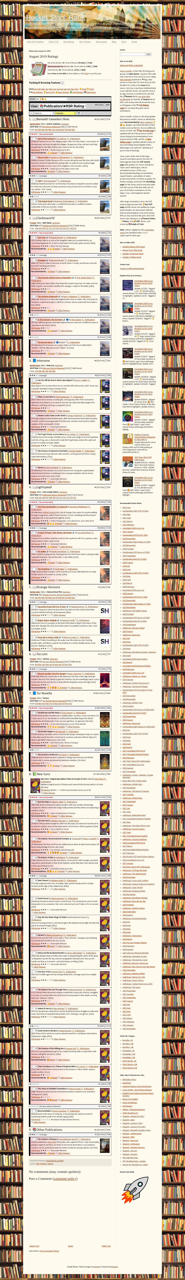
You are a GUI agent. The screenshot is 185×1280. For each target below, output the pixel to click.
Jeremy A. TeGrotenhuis (60, 157)
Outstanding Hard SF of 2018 (134, 621)
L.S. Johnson (61, 139)
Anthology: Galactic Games (134, 908)
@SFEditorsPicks (129, 1080)
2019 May (127, 649)
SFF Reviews (127, 1106)
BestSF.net (127, 1083)
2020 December (129, 539)
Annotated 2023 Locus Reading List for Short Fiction (143, 371)
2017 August (128, 805)
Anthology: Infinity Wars (132, 798)
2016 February (128, 946)
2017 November (129, 788)
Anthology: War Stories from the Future (139, 967)
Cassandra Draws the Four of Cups (52, 607)
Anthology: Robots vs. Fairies (134, 676)
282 (46, 371)
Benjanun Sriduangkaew (64, 201)
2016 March (127, 939)
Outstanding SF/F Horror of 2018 (136, 618)
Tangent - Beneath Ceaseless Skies (137, 1130)
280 (39, 371)
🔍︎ (68, 139)
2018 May (127, 741)
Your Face (42, 238)
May (51, 89)
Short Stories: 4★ (130, 1065)
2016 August (128, 915)
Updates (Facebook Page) (133, 254)
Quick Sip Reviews (130, 1103)
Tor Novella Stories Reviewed (54, 701)
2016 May (127, 929)
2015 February (128, 1022)
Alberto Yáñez (57, 802)
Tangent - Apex (129, 1120)
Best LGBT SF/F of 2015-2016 (134, 781)
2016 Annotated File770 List (134, 843)
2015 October (128, 994)
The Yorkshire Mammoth (48, 297)
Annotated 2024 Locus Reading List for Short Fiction (143, 283)
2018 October (128, 706)
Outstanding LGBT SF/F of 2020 (135, 511)
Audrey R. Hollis (68, 620)
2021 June (127, 508)
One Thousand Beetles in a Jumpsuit (52, 507)
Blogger (114, 1267)
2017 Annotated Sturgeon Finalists (137, 819)
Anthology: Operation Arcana (135, 956)
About (134, 41)
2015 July (126, 1005)
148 (36, 229)
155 (60, 229)
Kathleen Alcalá (57, 881)
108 (50, 498)
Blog (114, 41)
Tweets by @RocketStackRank (132, 269)
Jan (35, 89)
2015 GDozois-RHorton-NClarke (136, 953)
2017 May (127, 822)
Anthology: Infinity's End (132, 703)
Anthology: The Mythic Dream (135, 611)
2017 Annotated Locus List (133, 765)
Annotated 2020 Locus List (133, 528)
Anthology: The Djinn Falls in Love (136, 826)
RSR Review (35, 150)
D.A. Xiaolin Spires (84, 278)
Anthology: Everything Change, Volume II (139, 652)
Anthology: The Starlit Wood (134, 874)
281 (43, 371)
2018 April (127, 744)
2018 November (129, 699)
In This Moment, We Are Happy (50, 320)
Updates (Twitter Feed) (132, 257)
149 (39, 229)
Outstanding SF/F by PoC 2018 (135, 597)
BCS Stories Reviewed (51, 127)
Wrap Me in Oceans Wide (48, 637)
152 (50, 229)
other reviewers (146, 122)
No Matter (42, 552)
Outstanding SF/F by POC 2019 (135, 535)
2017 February (128, 853)
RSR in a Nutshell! (136, 65)
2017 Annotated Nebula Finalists (136, 754)
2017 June (127, 812)
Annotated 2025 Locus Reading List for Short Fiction (143, 328)
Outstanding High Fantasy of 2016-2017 (139, 727)
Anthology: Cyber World (133, 888)
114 (71, 498)
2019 (37, 1164)
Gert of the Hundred (46, 139)
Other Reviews (66, 153)
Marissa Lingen (70, 637)
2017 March (127, 846)
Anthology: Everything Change (135, 898)
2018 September (129, 717)
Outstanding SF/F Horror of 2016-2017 (138, 710)
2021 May (127, 515)
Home (70, 1246)
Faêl (39, 181)
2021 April (127, 518)
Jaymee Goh (71, 1049)
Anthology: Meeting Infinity (134, 974)
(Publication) (75, 139)
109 (53, 498)
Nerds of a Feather (130, 1099)
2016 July (126, 922)
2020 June (127, 570)
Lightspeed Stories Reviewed (54, 495)
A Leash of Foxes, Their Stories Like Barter (55, 533)
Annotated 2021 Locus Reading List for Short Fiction (143, 480)
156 (64, 229)
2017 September (129, 802)
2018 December (129, 696)
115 (74, 498)
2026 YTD (53, 41)
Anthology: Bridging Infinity (134, 891)
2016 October (128, 905)
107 (46, 498)
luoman (97, 1267)
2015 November (129, 991)
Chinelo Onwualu (58, 821)
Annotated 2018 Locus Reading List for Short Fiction (143, 306)
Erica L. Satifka (81, 380)
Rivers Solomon (75, 674)
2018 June (127, 737)
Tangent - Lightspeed (131, 1144)
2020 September (129, 556)
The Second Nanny (45, 342)
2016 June (127, 926)
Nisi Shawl (99, 779)
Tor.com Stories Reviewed (53, 662)
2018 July (126, 730)
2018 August (128, 720)
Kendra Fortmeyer (59, 552)
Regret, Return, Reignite (47, 620)
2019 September (129, 625)
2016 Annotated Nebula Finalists (136, 850)
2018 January (128, 768)
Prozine (33, 223)
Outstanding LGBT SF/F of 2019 (135, 573)
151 (46, 229)
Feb (39, 89)
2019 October (128, 614)
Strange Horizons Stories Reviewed (57, 595)
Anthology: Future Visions (133, 980)
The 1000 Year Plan (130, 1158)
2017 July (126, 809)
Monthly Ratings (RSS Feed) (134, 247)
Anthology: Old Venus (132, 987)
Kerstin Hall (60, 732)
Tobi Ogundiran (50, 181)
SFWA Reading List (130, 1113)
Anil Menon (60, 858)
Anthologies (78, 92)
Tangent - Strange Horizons (134, 1148)
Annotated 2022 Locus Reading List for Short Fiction (143, 394)
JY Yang (63, 755)
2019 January (128, 680)
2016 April (127, 932)
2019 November (129, 608)
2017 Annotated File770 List (134, 751)
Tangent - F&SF (129, 1137)
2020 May (127, 576)
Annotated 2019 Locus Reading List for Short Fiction (143, 351)
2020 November (129, 545)
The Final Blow (44, 569)
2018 (84, 89)
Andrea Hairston (57, 899)
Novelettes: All (128, 1051)
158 (71, 229)
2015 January (128, 1025)
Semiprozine (35, 124)
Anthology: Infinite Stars (132, 784)
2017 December (129, 772)
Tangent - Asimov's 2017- (133, 1123)
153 (53, 229)
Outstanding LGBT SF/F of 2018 (135, 645)
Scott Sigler (59, 569)
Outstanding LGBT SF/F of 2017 (135, 734)
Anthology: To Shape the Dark (135, 870)
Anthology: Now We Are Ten (134, 901)
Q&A (123, 41)
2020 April (127, 580)
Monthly (43, 1164)
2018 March (127, 748)
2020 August (128, 563)
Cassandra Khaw (84, 533)
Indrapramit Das (76, 990)
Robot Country (49, 513)
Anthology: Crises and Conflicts (135, 881)
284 (53, 371)
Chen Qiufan (76, 320)
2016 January (128, 950)
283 (50, 371)
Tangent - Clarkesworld (132, 1134)
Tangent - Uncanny (130, 1154)
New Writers (85, 41)
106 (43, 498)
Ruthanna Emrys (77, 607)
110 (57, 498)
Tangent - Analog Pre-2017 (133, 1116)
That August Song (45, 201)
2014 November (129, 1029)
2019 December (129, 601)
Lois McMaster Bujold (68, 1139)
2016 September (129, 912)
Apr (46, 89)
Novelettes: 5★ (129, 1058)
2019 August (128, 632)
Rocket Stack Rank (55, 17)
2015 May (127, 1012)
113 (67, 498)
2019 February (128, 669)
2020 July (126, 566)
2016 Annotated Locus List (133, 860)
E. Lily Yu (81, 1067)
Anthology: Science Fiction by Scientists (139, 884)
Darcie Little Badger (74, 953)
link (86, 73)
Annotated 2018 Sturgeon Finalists (137, 666)
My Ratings (68, 41)
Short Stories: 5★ (130, 1068)
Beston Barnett (57, 260)
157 (67, 229)
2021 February (128, 525)
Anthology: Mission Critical (134, 628)
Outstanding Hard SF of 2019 (134, 559)
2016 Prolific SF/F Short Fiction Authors (138, 857)
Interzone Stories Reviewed (54, 368)
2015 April (127, 1015)
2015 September (129, 998)
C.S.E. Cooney (67, 713)
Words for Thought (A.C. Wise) (135, 1165)
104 (36, 498)
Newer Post (34, 1246)
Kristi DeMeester (63, 397)
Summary (65, 124)
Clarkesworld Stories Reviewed (55, 226)
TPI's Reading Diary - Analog (134, 1161)
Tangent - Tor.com (130, 1151)
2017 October (128, 795)
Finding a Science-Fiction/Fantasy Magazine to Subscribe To (144, 437)
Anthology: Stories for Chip (134, 977)
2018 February (128, 758)
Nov (73, 89)
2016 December (129, 877)
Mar (43, 89)
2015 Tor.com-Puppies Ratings (135, 943)
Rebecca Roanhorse (55, 935)
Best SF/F (50, 92)
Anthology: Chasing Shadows (135, 839)
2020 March (127, 583)
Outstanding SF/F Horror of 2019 (136, 552)
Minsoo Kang (75, 1089)
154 (57, 229)
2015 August (128, 1001)
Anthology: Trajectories (132, 936)
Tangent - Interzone (130, 1141)
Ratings (50, 1164)
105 (39, 498)
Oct (69, 89)
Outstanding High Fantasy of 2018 (136, 604)
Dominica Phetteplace (79, 507)
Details (55, 153)
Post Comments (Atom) (49, 1251)
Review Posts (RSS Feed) (132, 250)
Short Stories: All (129, 1061)
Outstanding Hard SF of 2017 (134, 713)
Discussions (101, 41)
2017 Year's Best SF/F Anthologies (143, 458)
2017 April (127, 833)
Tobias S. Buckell (89, 839)
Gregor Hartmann (75, 416)
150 (43, 229)
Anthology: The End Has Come (135, 960)
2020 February (128, 587)
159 (74, 229)
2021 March (127, 521)
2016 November (129, 895)
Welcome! (124, 65)
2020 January (128, 594)
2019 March (127, 662)
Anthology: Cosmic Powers (134, 829)
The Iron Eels (43, 157)
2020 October (128, 549)
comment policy (65, 1179)
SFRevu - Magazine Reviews (134, 1110)
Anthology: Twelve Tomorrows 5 (136, 683)
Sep (65, 89)
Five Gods (52, 1142)
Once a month (126, 71)
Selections (91, 92)
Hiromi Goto (57, 972)
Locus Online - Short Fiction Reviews (137, 1090)
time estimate (125, 80)
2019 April (127, 656)
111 (60, 498)
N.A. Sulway (71, 434)
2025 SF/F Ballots (35, 41)
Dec (77, 89)
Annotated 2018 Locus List (133, 673)
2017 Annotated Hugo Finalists (135, 836)
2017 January (128, 863)
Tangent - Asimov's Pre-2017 (134, 1127)
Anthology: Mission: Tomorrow (135, 963)
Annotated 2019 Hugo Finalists (135, 659)
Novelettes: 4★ (129, 1054)
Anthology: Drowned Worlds (134, 919)
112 (64, 498)
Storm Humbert (52, 468)
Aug (61, 89)
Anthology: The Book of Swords (136, 791)
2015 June (127, 1008)
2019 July (126, 638)
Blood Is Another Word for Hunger (52, 674)
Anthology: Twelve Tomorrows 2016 (137, 984)
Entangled (42, 260)
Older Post (106, 1246)
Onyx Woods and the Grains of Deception (55, 278)
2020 (91, 89)
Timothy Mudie (75, 451)
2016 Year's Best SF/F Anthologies (136, 867)
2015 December (129, 970)
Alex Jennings (58, 1009)
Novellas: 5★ (128, 1047)
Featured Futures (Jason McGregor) (137, 1086)
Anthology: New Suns (131, 635)
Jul (58, 89)
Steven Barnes (65, 1031)
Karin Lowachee (59, 1111)
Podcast (76, 839)
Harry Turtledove (70, 297)
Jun (54, 89)
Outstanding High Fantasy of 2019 (136, 542)
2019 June (127, 642)
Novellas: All (128, 1040)
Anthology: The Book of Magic (135, 687)
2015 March (127, 1018)
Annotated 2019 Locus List (133, 590)
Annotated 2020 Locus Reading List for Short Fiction (143, 414)
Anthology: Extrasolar (131, 724)
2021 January (128, 532)
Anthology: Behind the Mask (134, 815)
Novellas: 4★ (128, 1044)
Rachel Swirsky (57, 238)
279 (36, 371)
